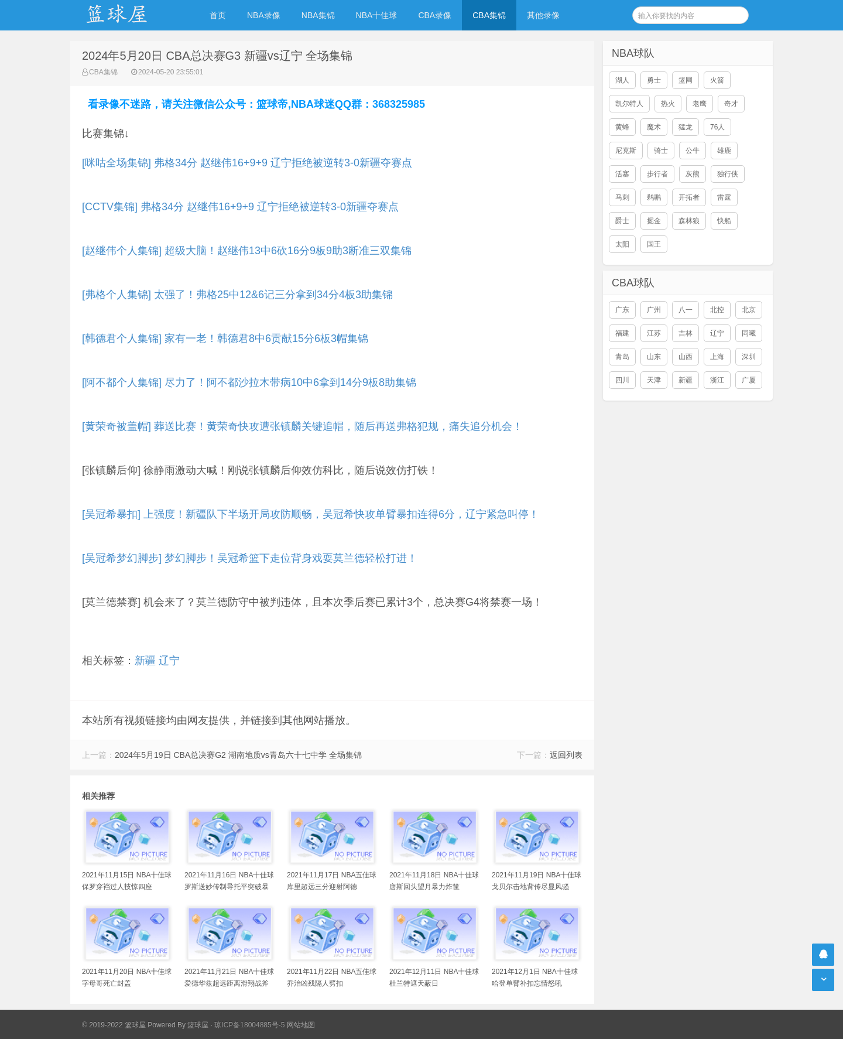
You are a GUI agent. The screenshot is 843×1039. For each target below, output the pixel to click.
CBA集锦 (489, 15)
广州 (654, 310)
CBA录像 (434, 15)
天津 (654, 380)
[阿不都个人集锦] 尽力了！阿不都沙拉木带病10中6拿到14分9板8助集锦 (249, 382)
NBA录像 (263, 15)
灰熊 (693, 174)
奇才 (731, 104)
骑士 (661, 150)
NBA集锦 (318, 15)
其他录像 (543, 15)
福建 (622, 333)
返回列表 (566, 755)
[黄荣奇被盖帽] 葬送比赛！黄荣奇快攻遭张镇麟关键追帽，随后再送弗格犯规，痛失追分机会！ (302, 426)
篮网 (685, 80)
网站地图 (301, 1025)
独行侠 (727, 174)
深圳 (749, 357)
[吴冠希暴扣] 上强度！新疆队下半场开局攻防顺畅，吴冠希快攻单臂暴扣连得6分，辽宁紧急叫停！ (310, 514)
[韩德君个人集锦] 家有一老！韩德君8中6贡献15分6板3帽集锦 (225, 338)
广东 (622, 310)
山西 (685, 357)
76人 (717, 127)
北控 (717, 310)
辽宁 (169, 661)
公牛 (693, 150)
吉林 (685, 333)
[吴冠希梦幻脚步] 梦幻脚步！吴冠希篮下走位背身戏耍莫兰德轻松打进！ (249, 558)
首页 (218, 15)
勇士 (654, 80)
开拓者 (689, 197)
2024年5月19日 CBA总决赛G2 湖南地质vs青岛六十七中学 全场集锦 (238, 755)
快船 (724, 221)
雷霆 (724, 197)
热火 (668, 104)
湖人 (622, 80)
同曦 (749, 333)
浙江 (717, 380)
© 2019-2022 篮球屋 (114, 1025)
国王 (654, 244)
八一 (685, 310)
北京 (749, 310)
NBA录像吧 (128, 15)
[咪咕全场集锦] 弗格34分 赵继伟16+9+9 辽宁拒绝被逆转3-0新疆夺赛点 (247, 163)
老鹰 (700, 104)
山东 (654, 357)
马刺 (622, 197)
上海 (717, 357)
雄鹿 (724, 150)
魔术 (654, 127)
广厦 (749, 380)
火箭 (717, 80)
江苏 (654, 333)
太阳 (622, 244)
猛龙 (685, 127)
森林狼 (689, 221)
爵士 (622, 221)
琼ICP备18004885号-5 (249, 1025)
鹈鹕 (654, 197)
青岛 (622, 357)
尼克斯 (625, 150)
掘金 (654, 221)
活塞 (622, 174)
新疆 (145, 661)
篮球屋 (197, 1025)
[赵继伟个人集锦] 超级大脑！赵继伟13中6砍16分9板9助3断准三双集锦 (247, 251)
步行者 (657, 174)
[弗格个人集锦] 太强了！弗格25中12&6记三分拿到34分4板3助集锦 (237, 294)
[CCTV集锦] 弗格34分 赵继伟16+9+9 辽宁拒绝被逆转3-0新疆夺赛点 (240, 207)
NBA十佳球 (376, 15)
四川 (622, 380)
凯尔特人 (629, 104)
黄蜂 (622, 127)
